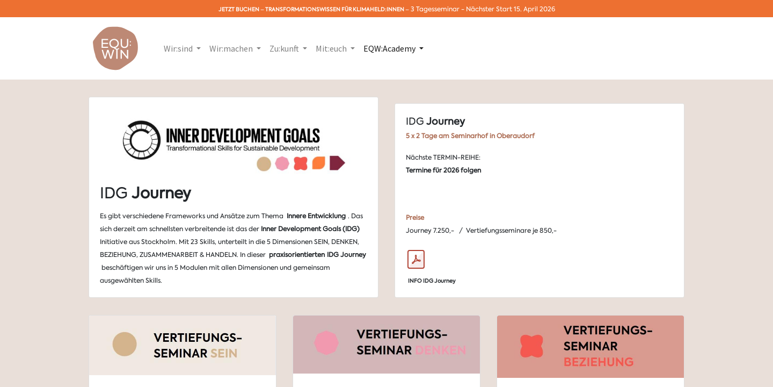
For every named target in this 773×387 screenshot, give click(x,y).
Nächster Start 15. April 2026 (510, 9)
